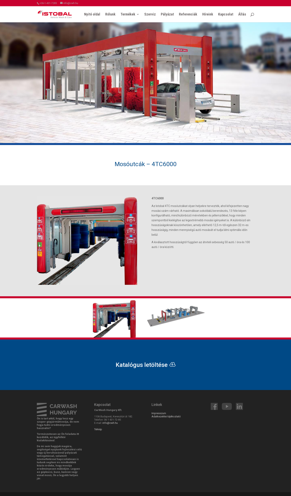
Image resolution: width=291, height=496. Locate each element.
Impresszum (159, 413)
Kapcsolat (225, 14)
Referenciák (188, 14)
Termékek (128, 14)
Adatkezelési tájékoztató (166, 416)
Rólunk (110, 14)
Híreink (207, 14)
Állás (242, 14)
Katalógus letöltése (142, 364)
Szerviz (150, 14)
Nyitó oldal (92, 14)
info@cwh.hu (110, 422)
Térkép (98, 429)
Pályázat (167, 14)
